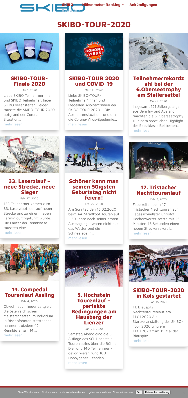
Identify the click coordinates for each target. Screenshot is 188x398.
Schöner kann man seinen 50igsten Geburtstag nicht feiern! (94, 189)
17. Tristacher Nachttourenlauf (159, 190)
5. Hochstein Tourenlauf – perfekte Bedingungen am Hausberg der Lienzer (94, 309)
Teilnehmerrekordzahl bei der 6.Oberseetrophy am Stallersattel (158, 86)
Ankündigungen (143, 5)
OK (138, 392)
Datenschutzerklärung (157, 392)
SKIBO (67, 5)
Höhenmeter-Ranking (101, 5)
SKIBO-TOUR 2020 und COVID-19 (94, 81)
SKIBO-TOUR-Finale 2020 (29, 81)
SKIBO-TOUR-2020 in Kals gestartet (158, 293)
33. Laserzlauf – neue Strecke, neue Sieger (29, 186)
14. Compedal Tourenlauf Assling (29, 292)
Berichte (69, 11)
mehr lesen (13, 124)
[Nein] (183, 393)
